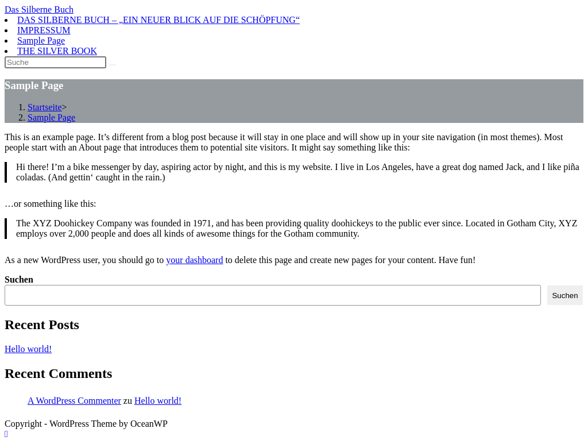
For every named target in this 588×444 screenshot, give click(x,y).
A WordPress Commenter (74, 401)
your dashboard (194, 260)
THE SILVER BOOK (57, 51)
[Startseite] (45, 107)
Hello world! (28, 349)
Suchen (19, 279)
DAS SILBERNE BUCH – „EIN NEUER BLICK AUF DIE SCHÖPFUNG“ (158, 20)
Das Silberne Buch (39, 9)
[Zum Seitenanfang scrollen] (6, 434)
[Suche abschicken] (113, 65)
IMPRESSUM (43, 30)
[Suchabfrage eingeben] (55, 62)
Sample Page (41, 40)
